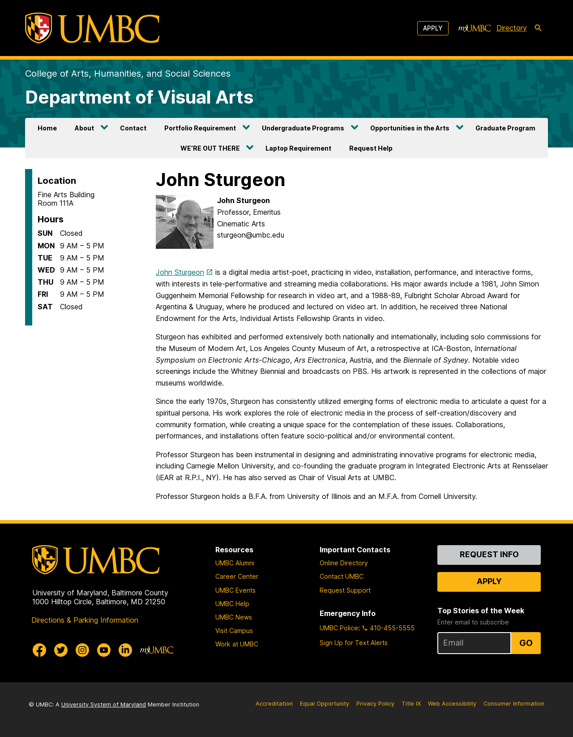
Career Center (236, 576)
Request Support (345, 590)
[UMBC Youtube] (104, 650)
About (84, 128)
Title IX (411, 703)
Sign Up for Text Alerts (354, 642)
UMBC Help (232, 603)
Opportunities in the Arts (409, 128)
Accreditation (274, 703)
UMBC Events (235, 590)
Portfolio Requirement (200, 128)
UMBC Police (339, 628)
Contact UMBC (341, 576)
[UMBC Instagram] (82, 650)
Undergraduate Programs (303, 128)
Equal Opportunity (324, 703)
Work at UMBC (236, 644)
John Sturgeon (180, 272)
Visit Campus (234, 630)
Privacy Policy (375, 703)
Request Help (371, 148)
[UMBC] (92, 28)
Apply (433, 28)
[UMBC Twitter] (61, 650)
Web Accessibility (452, 703)
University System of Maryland (103, 704)
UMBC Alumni (234, 563)
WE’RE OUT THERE (210, 148)
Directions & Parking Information (84, 620)
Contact (133, 128)
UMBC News (233, 617)
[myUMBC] (474, 28)
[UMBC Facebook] (39, 650)
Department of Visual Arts (139, 97)
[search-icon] (538, 28)
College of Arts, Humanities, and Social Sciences (128, 73)
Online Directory (344, 563)
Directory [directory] (512, 27)
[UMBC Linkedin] (125, 650)
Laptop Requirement (298, 148)
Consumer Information (513, 703)
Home (47, 128)
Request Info (489, 554)
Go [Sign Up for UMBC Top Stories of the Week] (526, 642)
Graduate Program (505, 128)
